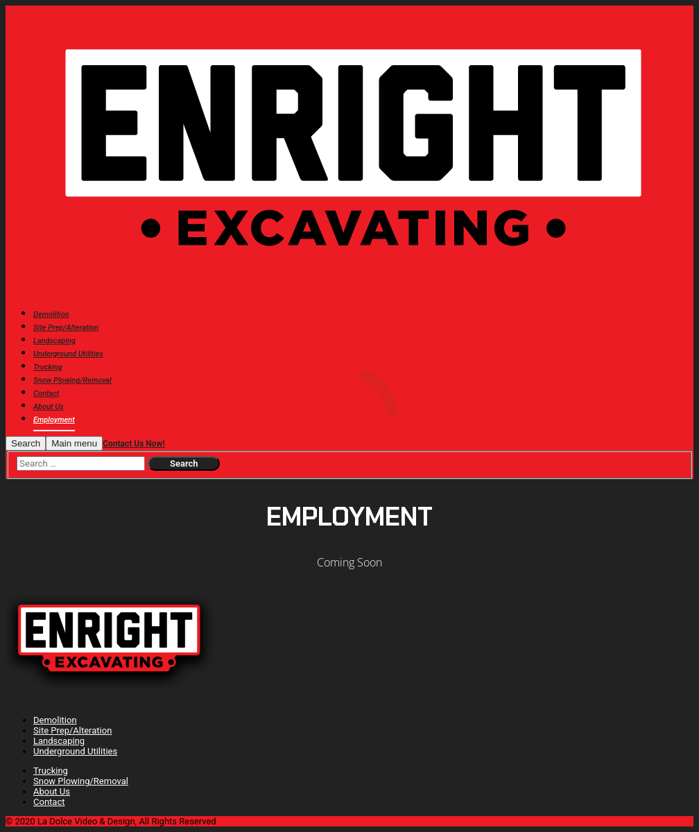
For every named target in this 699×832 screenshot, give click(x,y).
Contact (48, 802)
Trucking (50, 770)
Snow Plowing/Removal (80, 781)
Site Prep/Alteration (72, 730)
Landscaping (59, 741)
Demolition (55, 720)
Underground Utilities (75, 751)
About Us (51, 791)
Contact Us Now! (133, 444)
